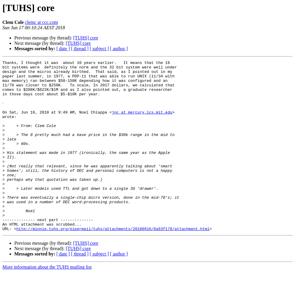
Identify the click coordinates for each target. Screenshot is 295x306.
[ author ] (119, 48)
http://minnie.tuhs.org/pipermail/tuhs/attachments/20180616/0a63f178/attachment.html (112, 262)
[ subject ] (99, 48)
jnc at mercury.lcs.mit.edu (142, 122)
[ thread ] (80, 48)
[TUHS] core (85, 37)
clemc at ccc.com (41, 22)
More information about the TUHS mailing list (47, 300)
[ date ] (63, 48)
